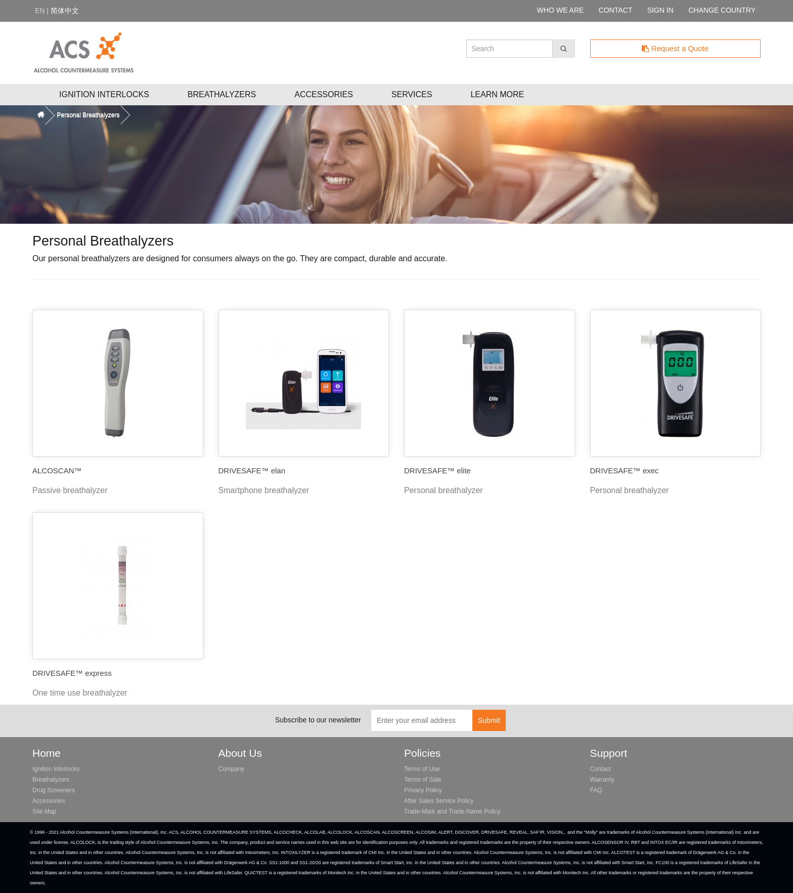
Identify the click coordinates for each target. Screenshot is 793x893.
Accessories (323, 94)
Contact (600, 769)
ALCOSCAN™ (57, 470)
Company (231, 769)
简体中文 (65, 11)
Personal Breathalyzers (88, 114)
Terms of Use (422, 769)
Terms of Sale (422, 779)
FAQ (596, 790)
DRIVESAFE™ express (72, 673)
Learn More (497, 94)
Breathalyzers (222, 94)
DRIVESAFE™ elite (437, 470)
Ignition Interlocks (104, 94)
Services (411, 94)
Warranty (602, 779)
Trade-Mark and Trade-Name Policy (452, 811)
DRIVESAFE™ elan (252, 470)
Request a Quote (675, 48)
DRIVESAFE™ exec (624, 470)
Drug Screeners (53, 790)
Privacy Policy (423, 790)
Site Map (44, 811)
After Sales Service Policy (438, 800)
